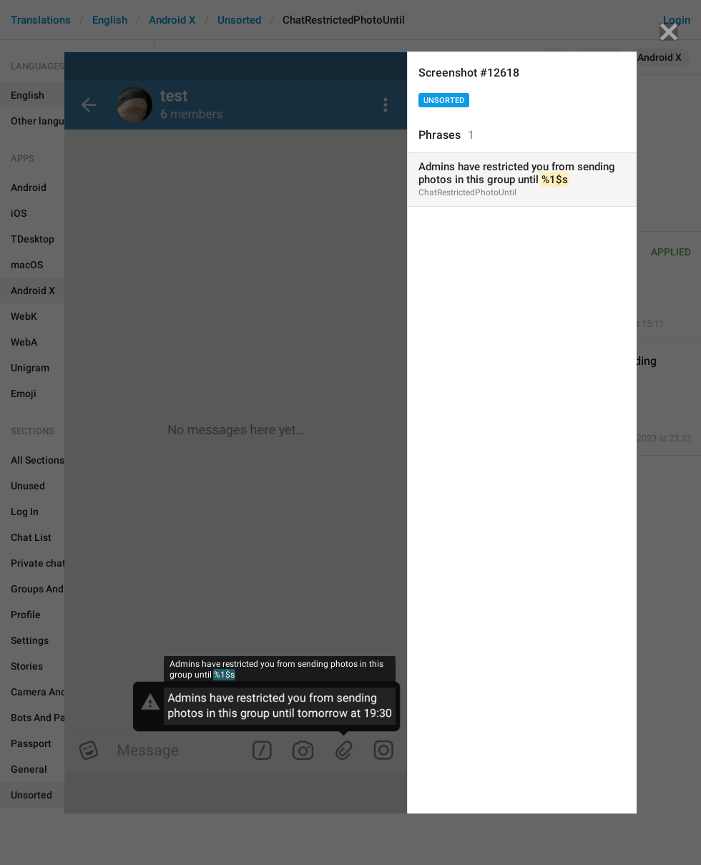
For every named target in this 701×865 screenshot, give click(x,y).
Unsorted (443, 100)
